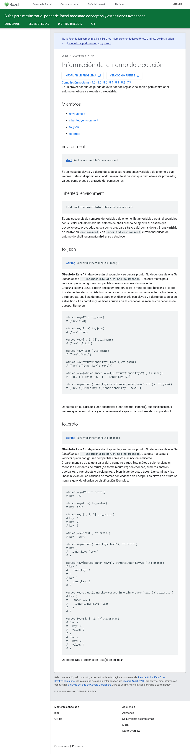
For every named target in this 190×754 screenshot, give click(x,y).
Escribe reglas (39, 23)
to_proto (74, 134)
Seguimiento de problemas (138, 718)
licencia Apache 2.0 (133, 681)
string (70, 263)
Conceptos (12, 23)
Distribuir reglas (70, 23)
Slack (125, 724)
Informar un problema (83, 75)
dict (69, 160)
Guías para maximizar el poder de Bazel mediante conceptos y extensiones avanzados (74, 16)
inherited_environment (83, 120)
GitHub (178, 4)
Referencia (121, 4)
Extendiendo (79, 55)
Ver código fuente (125, 75)
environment (77, 113)
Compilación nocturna (75, 82)
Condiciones (61, 746)
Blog (57, 712)
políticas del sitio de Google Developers (89, 684)
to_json (74, 127)
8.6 (99, 82)
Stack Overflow (131, 730)
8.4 (111, 82)
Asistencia (128, 712)
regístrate (105, 43)
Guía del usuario (97, 4)
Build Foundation (72, 38)
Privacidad (78, 746)
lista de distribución (162, 38)
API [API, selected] (93, 23)
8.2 (123, 82)
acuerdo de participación (82, 43)
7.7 (129, 82)
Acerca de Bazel (42, 4)
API (92, 55)
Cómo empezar (69, 4)
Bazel (65, 55)
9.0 (93, 82)
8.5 (105, 82)
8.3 (117, 82)
